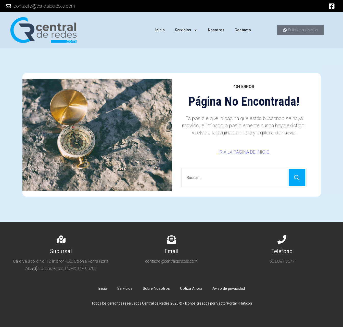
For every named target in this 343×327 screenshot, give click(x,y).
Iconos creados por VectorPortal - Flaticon (218, 303)
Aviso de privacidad (228, 288)
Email (171, 251)
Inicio (160, 30)
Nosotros (216, 30)
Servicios (186, 30)
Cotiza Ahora (191, 288)
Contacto (243, 30)
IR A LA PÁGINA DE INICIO (244, 152)
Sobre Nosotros (156, 288)
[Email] (171, 239)
